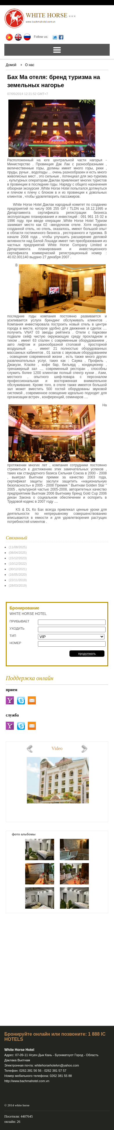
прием (11, 690)
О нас (29, 65)
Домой (11, 65)
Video (57, 748)
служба (12, 715)
